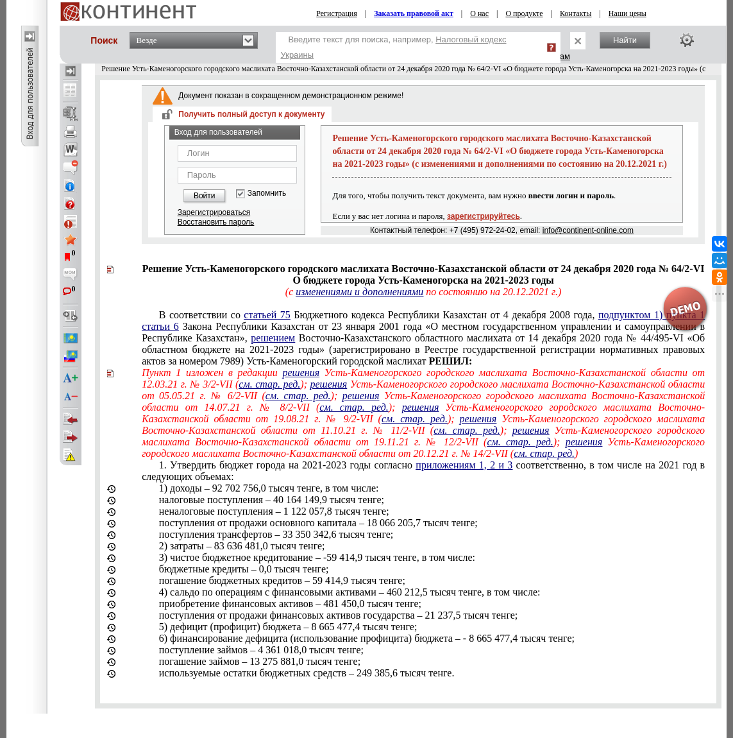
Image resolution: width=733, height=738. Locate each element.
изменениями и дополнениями (359, 291)
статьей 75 (267, 314)
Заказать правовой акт (413, 13)
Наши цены (627, 13)
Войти (204, 195)
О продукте (524, 13)
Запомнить (267, 193)
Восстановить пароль (216, 222)
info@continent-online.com (588, 230)
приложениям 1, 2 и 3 (464, 464)
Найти (625, 40)
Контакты (576, 13)
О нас (479, 13)
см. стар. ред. (269, 384)
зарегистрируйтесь (483, 216)
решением (273, 337)
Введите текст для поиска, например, (394, 47)
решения (300, 372)
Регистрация (336, 13)
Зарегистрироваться (214, 212)
